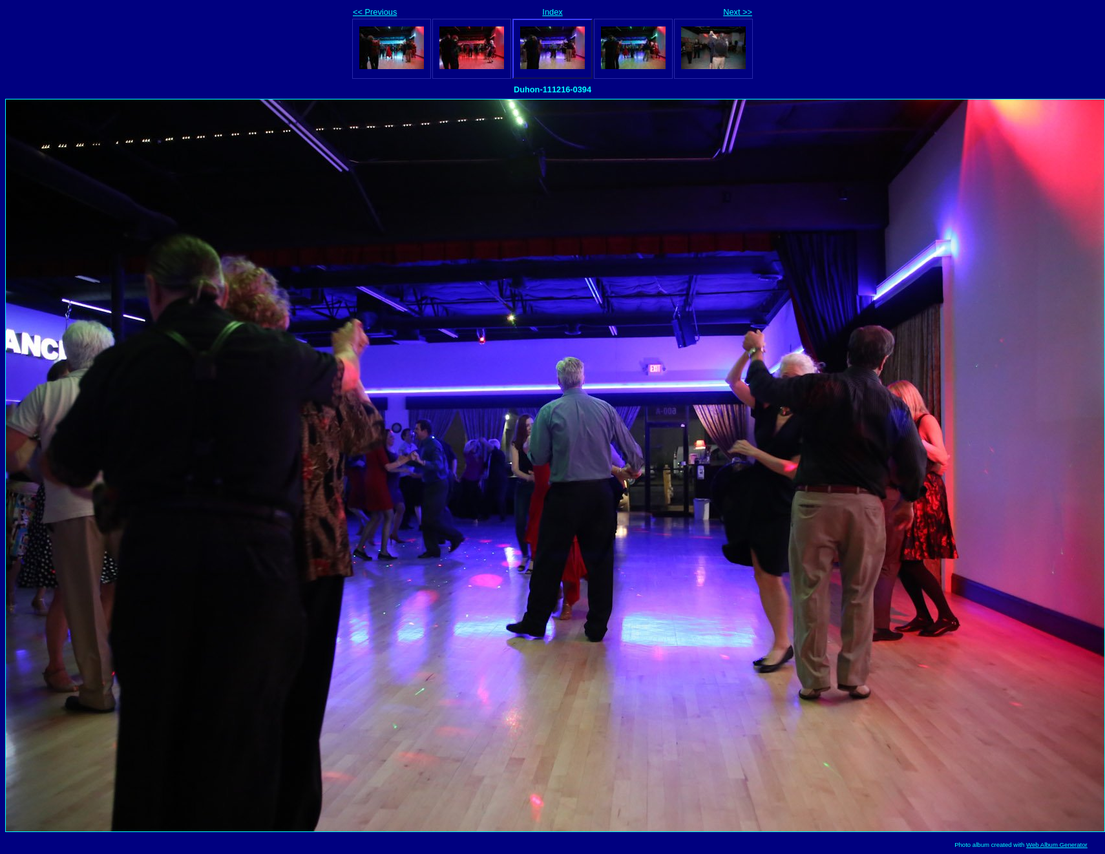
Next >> (737, 12)
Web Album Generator (1057, 844)
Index (552, 12)
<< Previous (375, 12)
